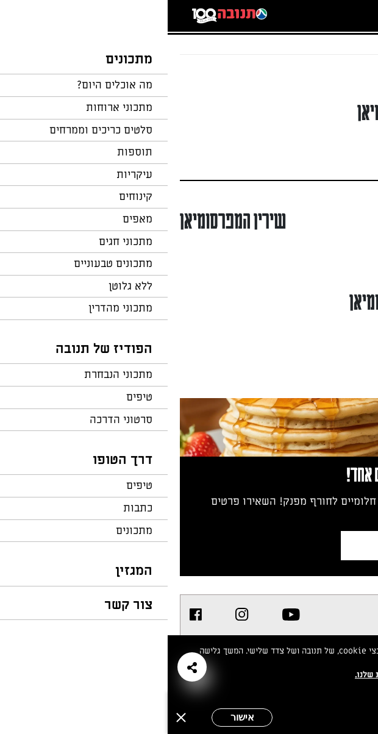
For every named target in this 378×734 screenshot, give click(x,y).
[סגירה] (13, 717)
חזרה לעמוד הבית (332, 78)
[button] (24, 667)
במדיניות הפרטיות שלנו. (231, 674)
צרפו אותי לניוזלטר (264, 545)
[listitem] (123, 614)
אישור (75, 717)
